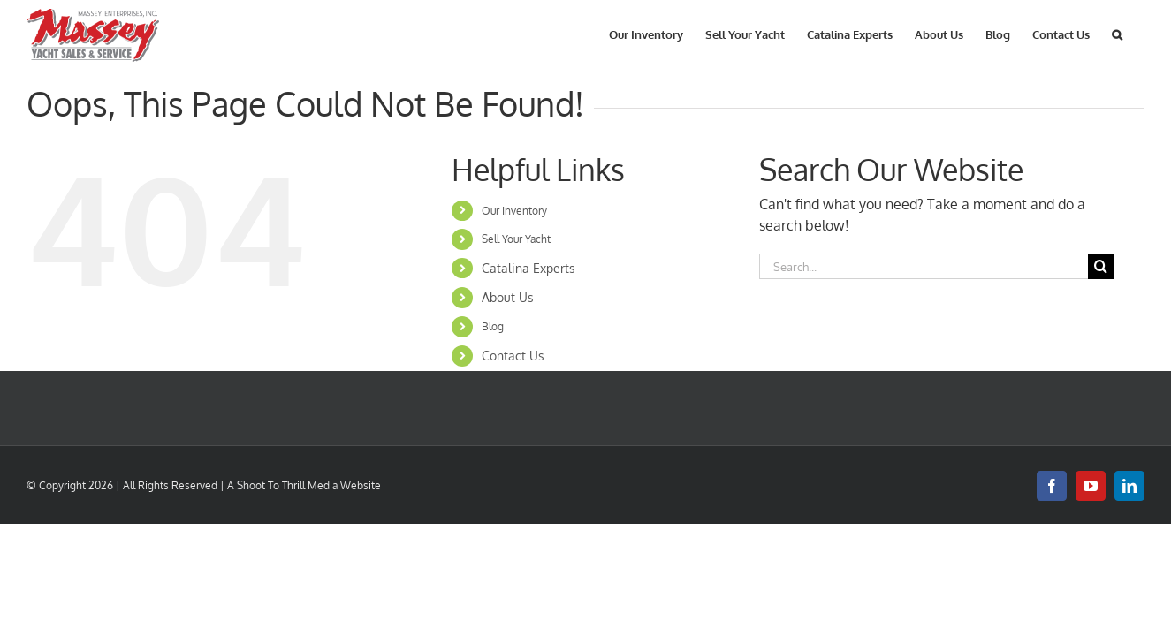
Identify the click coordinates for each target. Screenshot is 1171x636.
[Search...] (924, 266)
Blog (493, 326)
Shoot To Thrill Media (287, 485)
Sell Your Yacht (516, 239)
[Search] (1101, 266)
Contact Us (513, 355)
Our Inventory (514, 210)
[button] (1139, 33)
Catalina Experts (528, 268)
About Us (508, 297)
